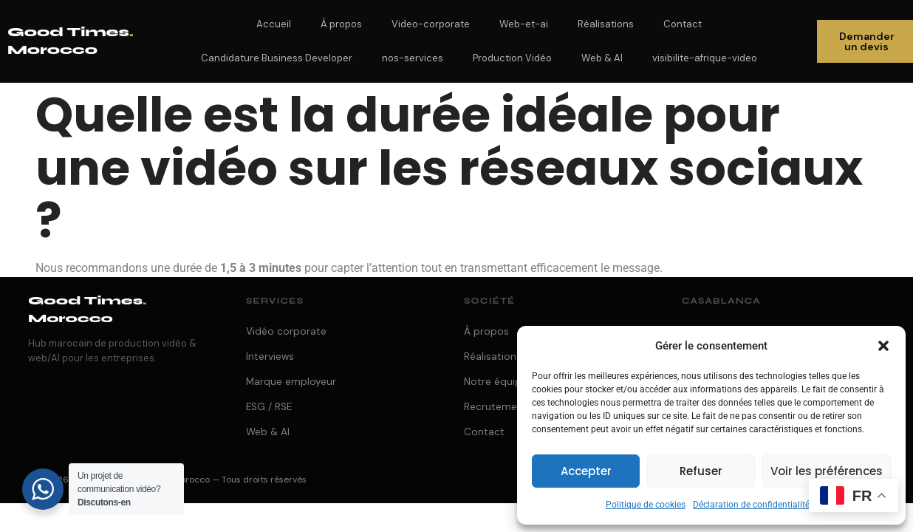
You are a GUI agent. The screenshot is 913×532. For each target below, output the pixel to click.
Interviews (270, 356)
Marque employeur (291, 381)
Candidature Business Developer (276, 58)
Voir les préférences (826, 471)
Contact (682, 24)
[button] (883, 345)
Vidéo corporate (286, 331)
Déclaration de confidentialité (751, 504)
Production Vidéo (512, 58)
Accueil (273, 24)
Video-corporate (430, 24)
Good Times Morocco (87, 309)
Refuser (701, 471)
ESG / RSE (269, 406)
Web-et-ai (523, 24)
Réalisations (606, 24)
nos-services (412, 58)
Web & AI (602, 58)
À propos (341, 24)
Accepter (586, 471)
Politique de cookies (645, 504)
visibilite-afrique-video (704, 58)
